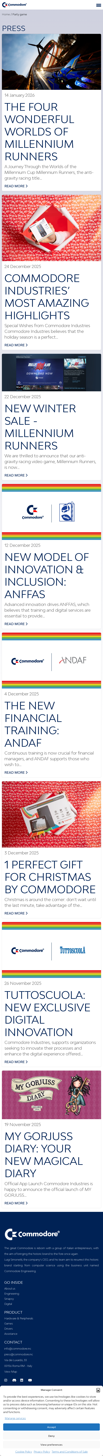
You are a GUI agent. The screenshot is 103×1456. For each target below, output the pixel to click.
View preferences (51, 1444)
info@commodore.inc (17, 1348)
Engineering (11, 1293)
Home (6, 14)
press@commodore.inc (18, 1354)
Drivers (8, 1328)
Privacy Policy (42, 1451)
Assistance (10, 1333)
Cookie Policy (23, 1451)
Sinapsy (9, 1298)
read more (16, 186)
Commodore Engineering (20, 1271)
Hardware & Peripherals (18, 1318)
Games (8, 1323)
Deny (51, 1435)
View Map (10, 1371)
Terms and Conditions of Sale (70, 1451)
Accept (51, 1427)
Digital (8, 1303)
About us (9, 1288)
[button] (98, 1389)
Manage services (15, 1418)
